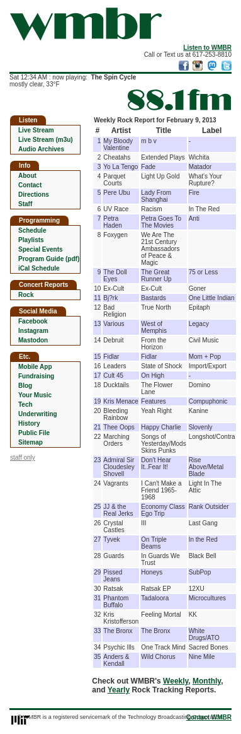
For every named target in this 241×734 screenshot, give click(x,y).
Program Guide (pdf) (48, 258)
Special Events (40, 249)
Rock (25, 294)
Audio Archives (41, 149)
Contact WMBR (209, 717)
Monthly (207, 681)
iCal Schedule (39, 268)
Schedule (32, 230)
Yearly (119, 689)
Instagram (33, 330)
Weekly (175, 681)
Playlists (31, 239)
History (29, 423)
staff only (22, 457)
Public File (34, 432)
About (27, 175)
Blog (25, 385)
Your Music (35, 395)
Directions (33, 194)
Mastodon (33, 340)
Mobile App (35, 366)
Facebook (33, 321)
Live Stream (36, 130)
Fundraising (36, 376)
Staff (25, 204)
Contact (30, 185)
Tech (25, 404)
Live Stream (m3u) (45, 139)
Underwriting (37, 414)
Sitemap (30, 442)
